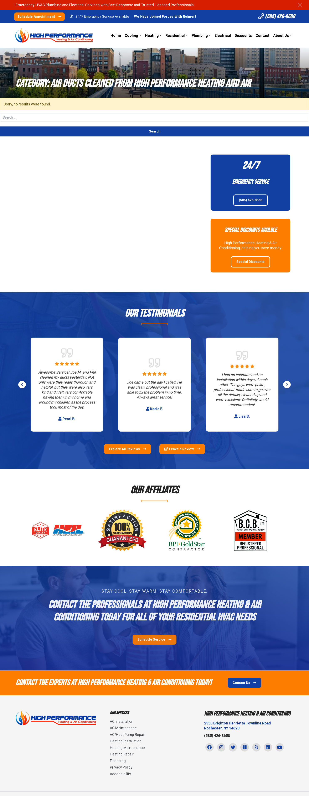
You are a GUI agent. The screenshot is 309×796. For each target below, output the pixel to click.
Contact (262, 35)
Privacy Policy (121, 767)
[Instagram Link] (221, 747)
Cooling (131, 35)
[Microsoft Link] (246, 747)
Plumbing (199, 35)
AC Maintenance (123, 728)
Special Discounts (250, 262)
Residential (174, 35)
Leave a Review (182, 449)
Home (115, 35)
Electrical (222, 35)
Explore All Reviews (127, 449)
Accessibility (120, 774)
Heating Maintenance (127, 747)
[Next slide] (287, 385)
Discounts (242, 35)
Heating (151, 35)
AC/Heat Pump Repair (128, 734)
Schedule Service (154, 640)
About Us (280, 35)
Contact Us (244, 683)
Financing (118, 761)
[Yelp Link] (258, 747)
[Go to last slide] (22, 385)
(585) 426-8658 (274, 16)
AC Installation (122, 721)
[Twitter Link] (234, 747)
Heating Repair (122, 754)
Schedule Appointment (41, 17)
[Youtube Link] (282, 747)
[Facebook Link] (209, 747)
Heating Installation (126, 741)
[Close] (300, 5)
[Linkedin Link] (270, 747)
